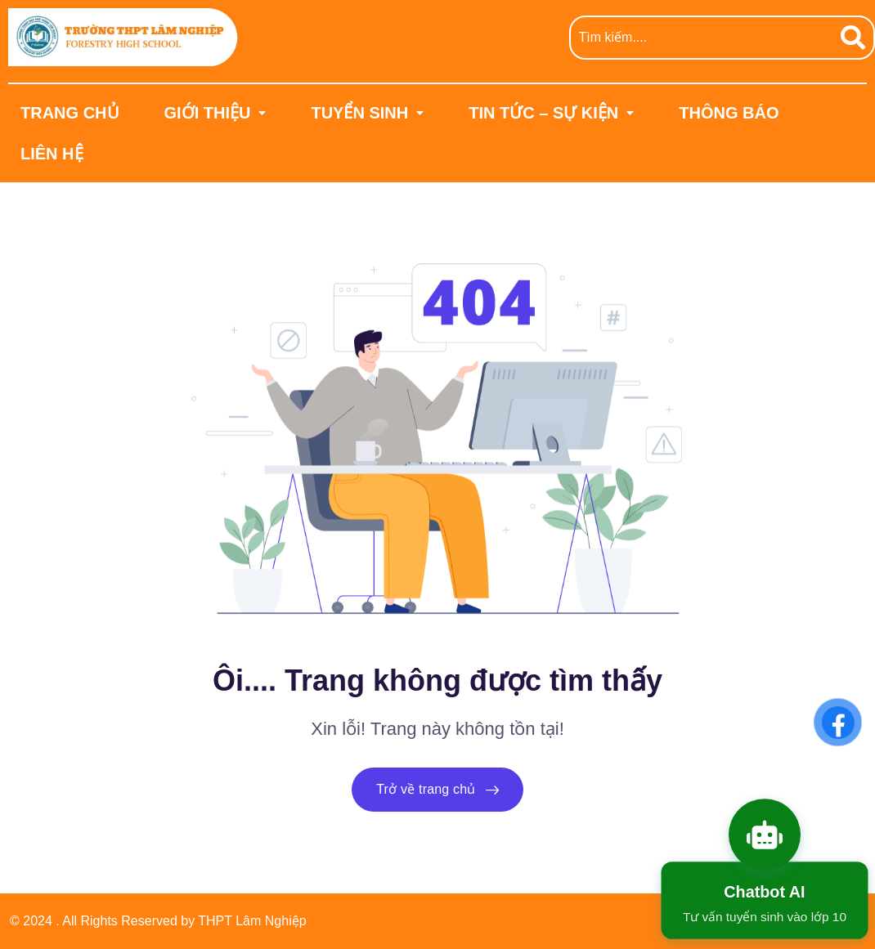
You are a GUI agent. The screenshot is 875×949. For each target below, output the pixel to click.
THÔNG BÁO (729, 113)
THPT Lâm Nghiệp (252, 921)
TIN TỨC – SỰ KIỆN (551, 113)
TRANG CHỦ (69, 113)
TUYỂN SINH (367, 113)
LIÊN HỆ (51, 154)
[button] (215, 112)
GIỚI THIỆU (215, 113)
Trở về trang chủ (437, 789)
